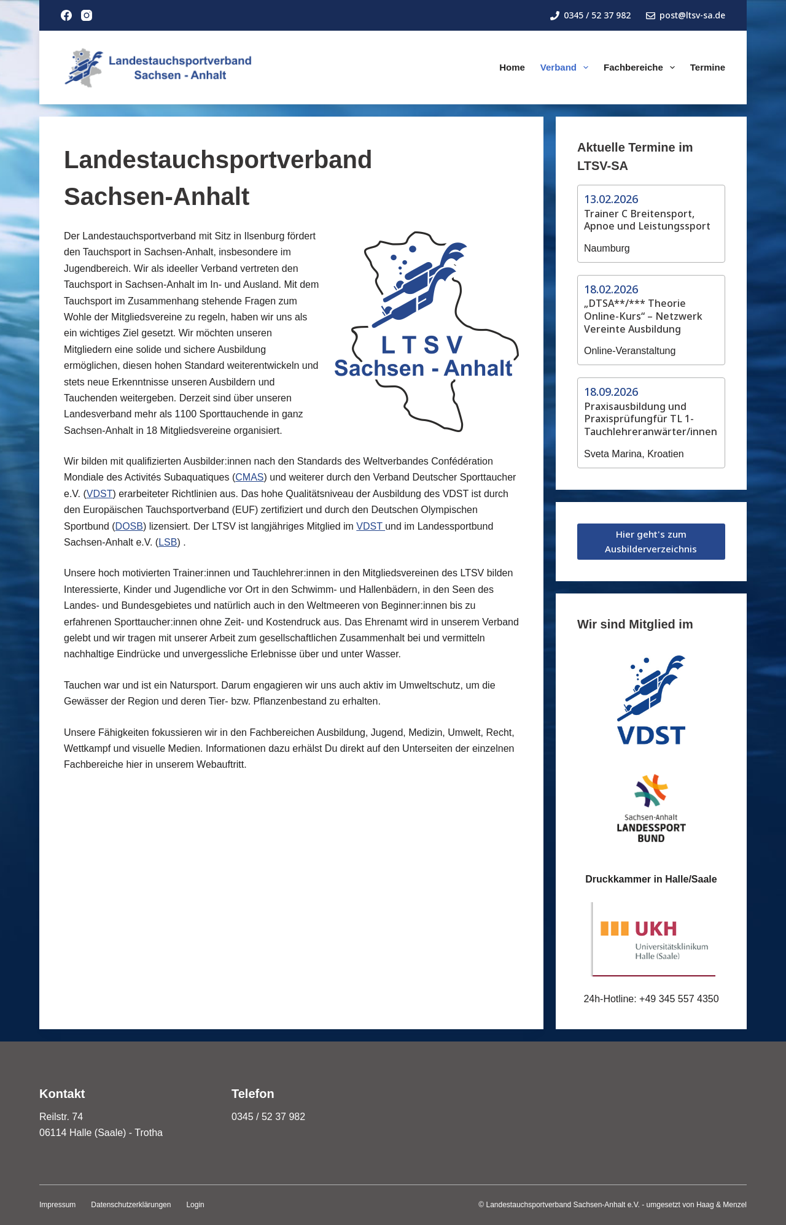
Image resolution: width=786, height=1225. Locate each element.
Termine (707, 67)
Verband (566, 67)
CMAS (249, 477)
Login (195, 1204)
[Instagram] (86, 15)
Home (512, 67)
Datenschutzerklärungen (131, 1204)
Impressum (57, 1204)
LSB (167, 542)
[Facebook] (66, 15)
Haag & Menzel (721, 1204)
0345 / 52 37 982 (590, 15)
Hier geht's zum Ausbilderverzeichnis (651, 541)
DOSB (129, 526)
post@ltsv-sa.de (685, 15)
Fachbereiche (642, 67)
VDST (100, 494)
